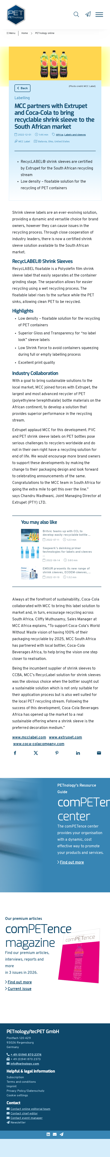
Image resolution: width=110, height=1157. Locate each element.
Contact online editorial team (28, 1109)
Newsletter (16, 1122)
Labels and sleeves (75, 135)
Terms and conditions (21, 1081)
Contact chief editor (22, 1113)
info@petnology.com (23, 1063)
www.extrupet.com (65, 737)
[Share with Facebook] (15, 753)
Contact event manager (25, 1118)
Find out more (70, 862)
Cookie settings (17, 1095)
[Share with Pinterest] (57, 753)
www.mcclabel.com (29, 737)
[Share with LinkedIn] (78, 753)
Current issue (18, 989)
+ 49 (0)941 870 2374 (24, 1054)
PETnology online (44, 33)
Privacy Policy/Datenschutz (26, 1091)
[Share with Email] (99, 753)
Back (22, 88)
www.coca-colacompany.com (38, 744)
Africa (59, 135)
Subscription (15, 1077)
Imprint (12, 1086)
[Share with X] (35, 753)
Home (24, 33)
